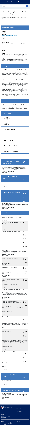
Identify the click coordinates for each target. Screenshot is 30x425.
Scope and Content (9, 101)
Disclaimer (2, 421)
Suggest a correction (22, 402)
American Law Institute (5, 51)
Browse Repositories (19, 408)
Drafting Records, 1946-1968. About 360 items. (16, 213)
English (3, 41)
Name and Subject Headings (11, 146)
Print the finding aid (8, 402)
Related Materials (8, 140)
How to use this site (19, 411)
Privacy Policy (18, 421)
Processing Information (10, 135)
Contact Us (5, 18)
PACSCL (2, 414)
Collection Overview (9, 27)
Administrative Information (11, 151)
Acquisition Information (10, 129)
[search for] (14, 6)
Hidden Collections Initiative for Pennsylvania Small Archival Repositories (7, 417)
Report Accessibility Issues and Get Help (7, 422)
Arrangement (7, 113)
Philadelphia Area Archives (15, 2)
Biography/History (9, 66)
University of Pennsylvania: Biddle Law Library (9, 35)
